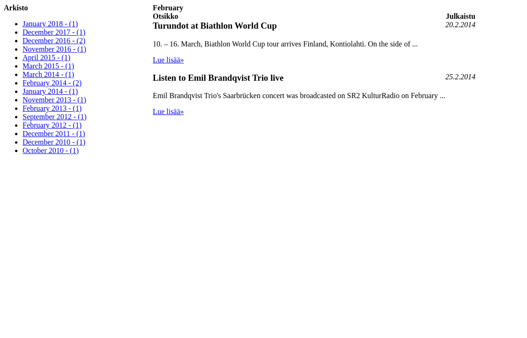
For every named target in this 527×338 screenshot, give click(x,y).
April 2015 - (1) (46, 57)
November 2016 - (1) (54, 49)
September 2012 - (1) (54, 117)
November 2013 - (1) (54, 100)
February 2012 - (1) (52, 125)
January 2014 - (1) (50, 91)
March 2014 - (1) (48, 74)
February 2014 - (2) (52, 83)
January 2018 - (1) (50, 24)
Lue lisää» (168, 60)
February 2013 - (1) (52, 108)
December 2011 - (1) (54, 134)
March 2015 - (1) (48, 66)
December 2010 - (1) (54, 142)
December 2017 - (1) (54, 32)
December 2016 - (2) (54, 41)
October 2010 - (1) (51, 150)
